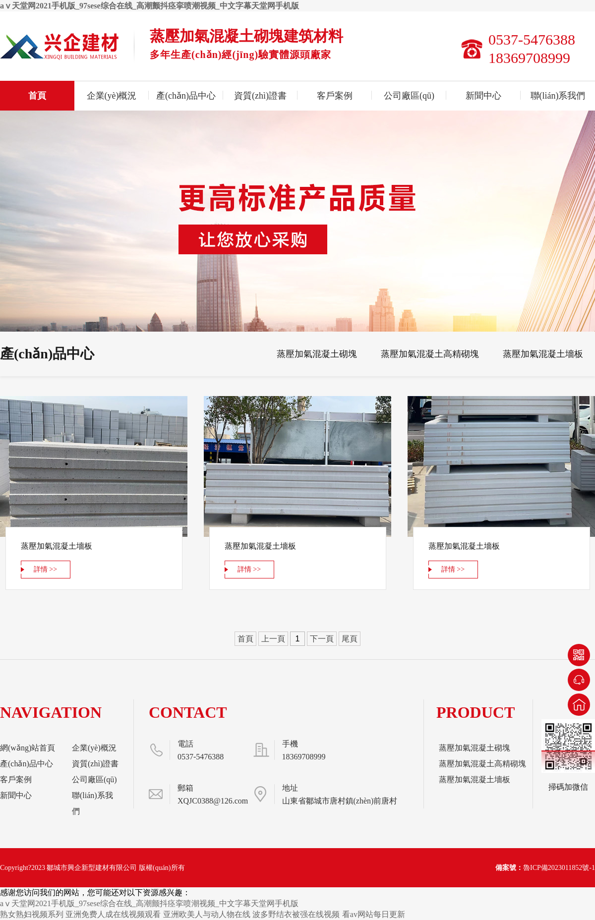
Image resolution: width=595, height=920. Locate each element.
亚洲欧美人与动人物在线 (206, 914)
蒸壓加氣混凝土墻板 (543, 354)
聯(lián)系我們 (558, 96)
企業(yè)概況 (112, 96)
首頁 (37, 96)
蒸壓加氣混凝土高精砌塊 (430, 354)
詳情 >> (45, 569)
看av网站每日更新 (373, 914)
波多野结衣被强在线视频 (296, 914)
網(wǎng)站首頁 (27, 748)
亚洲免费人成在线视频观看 (113, 914)
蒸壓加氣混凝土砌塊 (317, 354)
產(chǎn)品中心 (186, 96)
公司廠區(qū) (409, 96)
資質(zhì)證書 (260, 96)
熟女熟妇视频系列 (31, 914)
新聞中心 (483, 96)
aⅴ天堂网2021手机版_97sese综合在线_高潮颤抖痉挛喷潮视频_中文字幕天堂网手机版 (149, 5)
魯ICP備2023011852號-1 (559, 867)
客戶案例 (335, 96)
